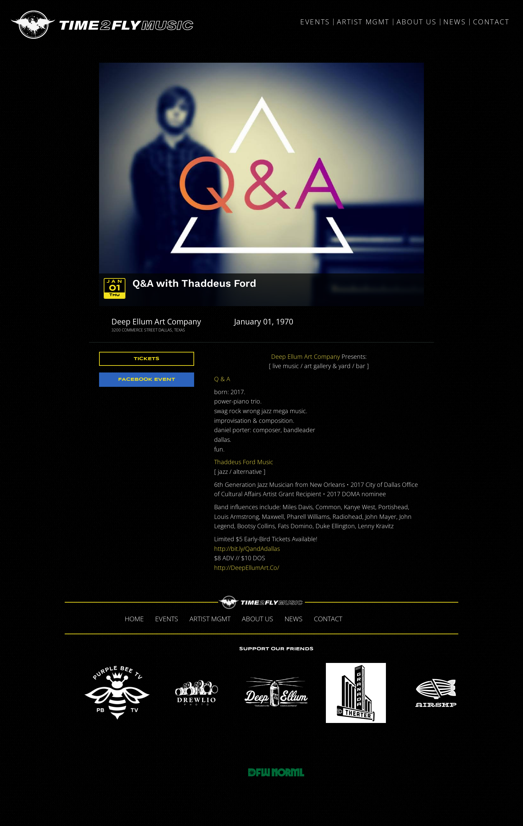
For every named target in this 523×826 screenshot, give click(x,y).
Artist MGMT (363, 22)
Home (134, 618)
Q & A (222, 379)
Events (315, 22)
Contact (491, 22)
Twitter (369, 618)
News (454, 22)
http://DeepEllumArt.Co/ (246, 568)
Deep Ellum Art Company (156, 321)
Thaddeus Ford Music (243, 462)
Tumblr (383, 618)
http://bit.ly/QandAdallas (247, 549)
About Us (416, 22)
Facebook (355, 618)
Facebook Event (146, 379)
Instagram (397, 618)
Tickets (146, 358)
